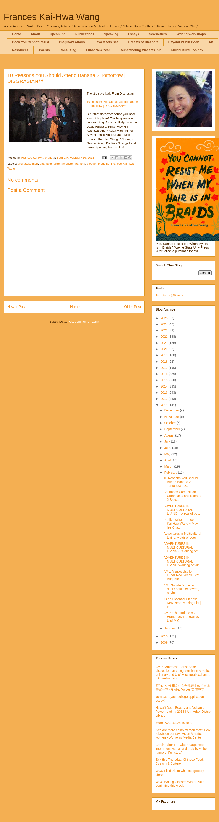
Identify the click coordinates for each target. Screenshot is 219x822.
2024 (165, 324)
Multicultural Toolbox (187, 50)
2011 (165, 405)
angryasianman (28, 163)
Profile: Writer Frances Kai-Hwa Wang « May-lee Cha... (181, 523)
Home (16, 34)
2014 (165, 386)
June (168, 448)
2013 (165, 392)
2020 (165, 349)
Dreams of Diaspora (143, 42)
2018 (165, 361)
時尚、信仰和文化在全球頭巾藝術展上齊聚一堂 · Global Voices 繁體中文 (183, 687)
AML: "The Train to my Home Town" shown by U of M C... (181, 616)
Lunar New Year (98, 50)
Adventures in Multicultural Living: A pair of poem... (182, 535)
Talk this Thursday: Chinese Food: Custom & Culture (180, 761)
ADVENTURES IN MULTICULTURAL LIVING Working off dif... (182, 561)
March (169, 466)
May (167, 454)
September (172, 429)
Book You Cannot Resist (30, 42)
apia (49, 163)
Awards (44, 50)
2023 (165, 330)
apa (42, 163)
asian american (63, 163)
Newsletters (158, 34)
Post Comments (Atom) (83, 321)
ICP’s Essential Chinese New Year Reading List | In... (182, 603)
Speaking (111, 34)
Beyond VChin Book (183, 42)
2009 (165, 642)
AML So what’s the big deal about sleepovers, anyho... (181, 589)
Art (211, 42)
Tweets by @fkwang (170, 295)
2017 (165, 368)
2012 (165, 399)
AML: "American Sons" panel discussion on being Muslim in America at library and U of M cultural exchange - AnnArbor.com (183, 672)
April (168, 460)
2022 (165, 336)
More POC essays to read (174, 722)
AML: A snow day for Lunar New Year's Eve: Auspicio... (181, 575)
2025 (165, 318)
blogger (91, 163)
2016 (165, 374)
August (169, 435)
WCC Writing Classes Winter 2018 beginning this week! (180, 784)
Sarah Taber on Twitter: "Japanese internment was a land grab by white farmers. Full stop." (181, 748)
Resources (20, 50)
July (167, 441)
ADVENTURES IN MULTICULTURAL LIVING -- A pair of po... (182, 509)
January (170, 628)
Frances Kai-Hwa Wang (52, 17)
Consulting (68, 50)
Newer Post (16, 307)
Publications (84, 34)
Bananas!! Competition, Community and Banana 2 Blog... (182, 495)
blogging (103, 163)
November (172, 417)
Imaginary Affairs (72, 42)
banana (80, 163)
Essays (133, 34)
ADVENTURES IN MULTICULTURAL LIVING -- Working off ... (182, 547)
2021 (165, 343)
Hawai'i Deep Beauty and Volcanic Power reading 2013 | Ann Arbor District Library (183, 711)
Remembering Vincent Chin (141, 50)
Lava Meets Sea (106, 42)
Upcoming (57, 34)
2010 (165, 636)
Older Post (132, 307)
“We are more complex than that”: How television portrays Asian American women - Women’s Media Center (183, 734)
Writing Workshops (191, 34)
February (171, 472)
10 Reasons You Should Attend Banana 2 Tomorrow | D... (181, 482)
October (170, 423)
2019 (165, 355)
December (172, 410)
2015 (165, 380)
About (35, 34)
